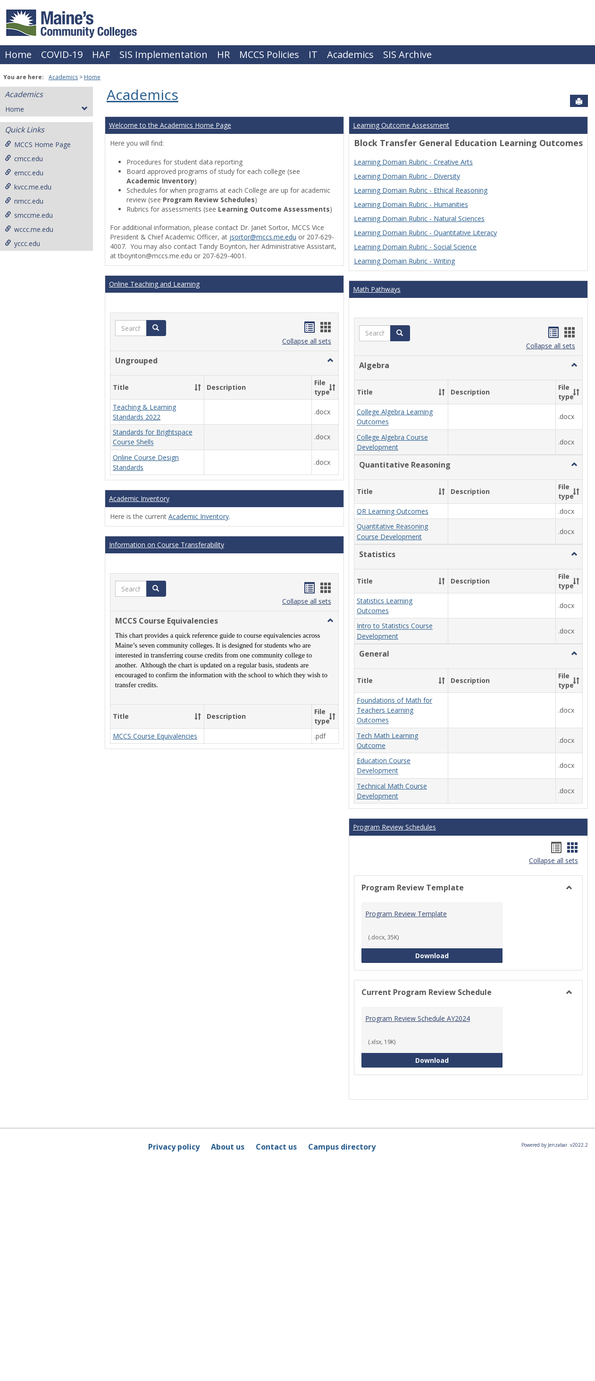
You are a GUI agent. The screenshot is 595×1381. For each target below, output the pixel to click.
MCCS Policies (269, 54)
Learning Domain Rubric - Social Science (415, 246)
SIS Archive (407, 54)
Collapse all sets (306, 341)
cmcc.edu (24, 158)
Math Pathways (377, 289)
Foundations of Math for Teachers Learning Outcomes (394, 710)
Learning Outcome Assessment (401, 125)
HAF (101, 54)
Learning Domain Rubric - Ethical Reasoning (420, 190)
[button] (156, 328)
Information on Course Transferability (166, 544)
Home (18, 54)
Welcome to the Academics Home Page (170, 125)
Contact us (276, 1147)
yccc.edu (22, 243)
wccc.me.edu (29, 229)
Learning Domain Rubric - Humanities (411, 204)
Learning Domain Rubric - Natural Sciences (419, 218)
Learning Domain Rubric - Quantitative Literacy (425, 232)
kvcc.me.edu (28, 186)
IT (313, 54)
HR (223, 54)
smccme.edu (29, 215)
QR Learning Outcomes (392, 511)
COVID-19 (62, 54)
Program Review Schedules (394, 826)
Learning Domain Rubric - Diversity (407, 176)
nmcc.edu (24, 201)
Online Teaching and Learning (154, 283)
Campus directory (342, 1147)
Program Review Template (406, 913)
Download (459, 955)
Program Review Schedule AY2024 (417, 1018)
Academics (350, 54)
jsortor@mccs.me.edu (262, 236)
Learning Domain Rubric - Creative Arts (413, 161)
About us (227, 1147)
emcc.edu (24, 172)
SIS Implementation (163, 54)
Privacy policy (174, 1147)
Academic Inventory (139, 498)
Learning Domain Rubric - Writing (404, 260)
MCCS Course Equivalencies (155, 736)
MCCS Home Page (38, 144)
